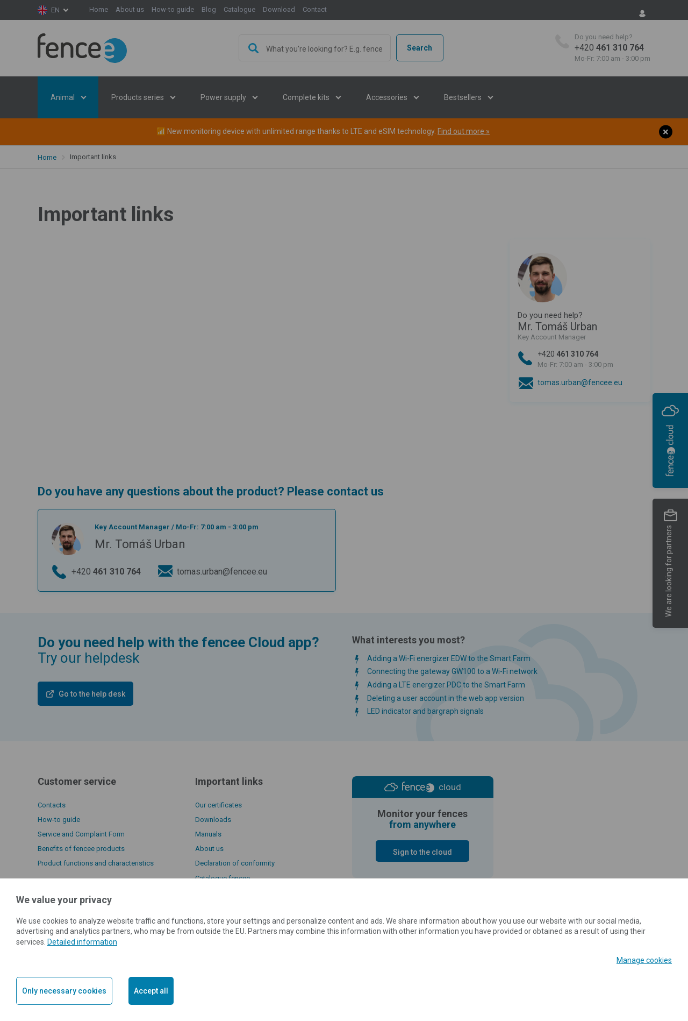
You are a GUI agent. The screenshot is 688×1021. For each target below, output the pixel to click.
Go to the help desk (92, 694)
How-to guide (173, 9)
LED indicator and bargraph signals (425, 711)
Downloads (213, 820)
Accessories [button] (387, 97)
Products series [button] (138, 97)
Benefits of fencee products (81, 849)
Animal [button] (63, 97)
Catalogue (239, 9)
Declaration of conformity (235, 863)
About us (130, 9)
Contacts (52, 805)
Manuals (208, 834)
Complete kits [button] (307, 97)
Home (98, 9)
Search (419, 48)
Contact (315, 9)
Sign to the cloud (422, 852)
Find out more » (464, 131)
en (55, 10)
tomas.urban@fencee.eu (580, 382)
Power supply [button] (224, 97)
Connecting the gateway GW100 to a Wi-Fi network (452, 671)
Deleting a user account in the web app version (445, 698)
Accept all (151, 991)
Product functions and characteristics (96, 863)
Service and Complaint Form (81, 834)
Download (279, 9)
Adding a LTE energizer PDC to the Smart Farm (446, 684)
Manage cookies (644, 960)
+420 (612, 48)
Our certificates (218, 805)
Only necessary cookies (64, 991)
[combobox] (315, 47)
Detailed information (82, 942)
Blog (209, 9)
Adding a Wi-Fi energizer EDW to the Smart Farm (449, 658)
